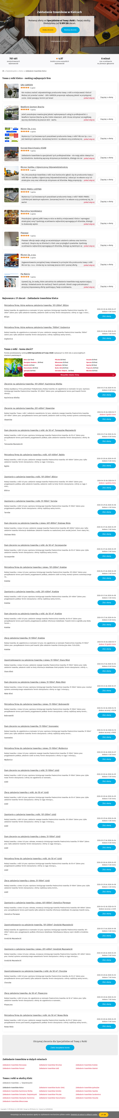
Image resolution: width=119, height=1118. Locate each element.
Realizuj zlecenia (70, 30)
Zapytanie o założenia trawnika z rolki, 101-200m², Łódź (30, 814)
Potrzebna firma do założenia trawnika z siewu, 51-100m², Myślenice (36, 748)
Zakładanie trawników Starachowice (52, 1098)
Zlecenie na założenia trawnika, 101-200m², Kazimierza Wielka (33, 384)
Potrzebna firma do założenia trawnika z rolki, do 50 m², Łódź (33, 858)
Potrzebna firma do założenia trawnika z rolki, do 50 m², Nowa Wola (36, 1015)
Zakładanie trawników (11, 1083)
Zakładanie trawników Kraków (86, 1065)
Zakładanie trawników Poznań (13, 1068)
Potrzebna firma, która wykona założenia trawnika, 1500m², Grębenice (37, 327)
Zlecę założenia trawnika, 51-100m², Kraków (24, 638)
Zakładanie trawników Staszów (87, 1098)
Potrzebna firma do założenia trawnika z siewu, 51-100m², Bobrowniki (36, 704)
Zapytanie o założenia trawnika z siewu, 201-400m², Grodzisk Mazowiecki (38, 949)
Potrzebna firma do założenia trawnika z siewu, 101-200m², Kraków (35, 567)
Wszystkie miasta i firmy (87, 375)
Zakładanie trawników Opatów (87, 1091)
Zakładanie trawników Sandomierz (88, 1094)
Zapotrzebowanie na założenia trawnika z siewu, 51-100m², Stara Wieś (37, 660)
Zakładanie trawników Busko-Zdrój (51, 1088)
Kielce (21, 71)
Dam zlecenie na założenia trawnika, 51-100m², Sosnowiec (31, 726)
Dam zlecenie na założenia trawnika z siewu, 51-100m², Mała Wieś (34, 682)
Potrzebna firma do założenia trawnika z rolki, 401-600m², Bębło (34, 454)
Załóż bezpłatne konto (60, 1048)
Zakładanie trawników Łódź (49, 1068)
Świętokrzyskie (11, 71)
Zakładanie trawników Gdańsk (87, 1068)
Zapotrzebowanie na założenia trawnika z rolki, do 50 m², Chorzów (35, 971)
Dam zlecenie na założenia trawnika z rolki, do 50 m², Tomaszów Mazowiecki (40, 430)
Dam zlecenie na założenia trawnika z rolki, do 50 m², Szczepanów (35, 545)
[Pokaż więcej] (88, 98)
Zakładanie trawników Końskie (50, 1091)
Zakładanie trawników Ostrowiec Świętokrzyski (20, 1094)
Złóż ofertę (106, 316)
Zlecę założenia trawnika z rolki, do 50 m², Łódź (26, 792)
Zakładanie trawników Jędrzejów (87, 1088)
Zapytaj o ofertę (106, 97)
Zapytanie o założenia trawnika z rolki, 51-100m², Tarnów (30, 501)
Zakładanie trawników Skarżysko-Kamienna (18, 1098)
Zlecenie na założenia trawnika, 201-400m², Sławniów (29, 408)
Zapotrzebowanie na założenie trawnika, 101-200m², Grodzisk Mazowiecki (38, 925)
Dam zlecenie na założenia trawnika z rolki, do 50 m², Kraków (33, 613)
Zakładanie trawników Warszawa (14, 1065)
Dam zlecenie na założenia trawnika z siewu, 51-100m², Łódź (32, 836)
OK (103, 1115)
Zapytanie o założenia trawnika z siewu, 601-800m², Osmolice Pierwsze (37, 902)
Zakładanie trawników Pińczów (50, 1094)
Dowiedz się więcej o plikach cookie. (84, 1115)
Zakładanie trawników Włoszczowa (15, 1101)
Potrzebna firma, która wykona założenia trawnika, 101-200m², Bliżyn (36, 305)
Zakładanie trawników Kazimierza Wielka (17, 1091)
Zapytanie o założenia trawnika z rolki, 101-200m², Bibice (31, 476)
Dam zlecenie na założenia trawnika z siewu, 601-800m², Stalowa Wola (37, 523)
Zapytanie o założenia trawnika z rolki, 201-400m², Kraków (31, 591)
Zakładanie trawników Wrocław (50, 1065)
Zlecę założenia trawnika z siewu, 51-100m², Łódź (27, 880)
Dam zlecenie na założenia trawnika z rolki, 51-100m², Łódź (31, 770)
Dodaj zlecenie (48, 30)
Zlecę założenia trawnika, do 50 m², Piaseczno (25, 993)
